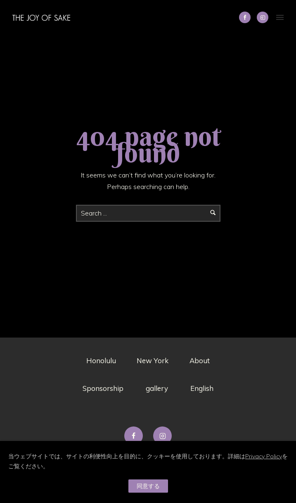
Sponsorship (103, 388)
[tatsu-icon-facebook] (135, 435)
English (201, 388)
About (199, 360)
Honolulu (101, 360)
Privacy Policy (263, 456)
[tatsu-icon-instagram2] (262, 17)
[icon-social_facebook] (247, 17)
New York (152, 360)
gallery (157, 388)
